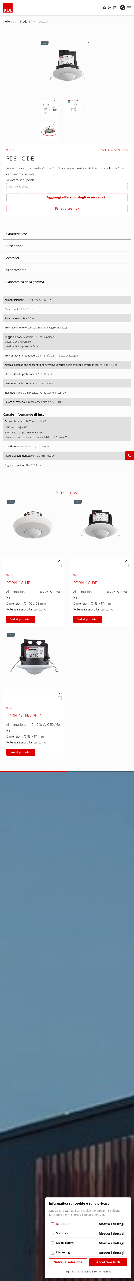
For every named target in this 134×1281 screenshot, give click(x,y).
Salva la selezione (68, 1262)
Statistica (62, 1233)
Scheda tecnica (67, 208)
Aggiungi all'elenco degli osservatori (76, 197)
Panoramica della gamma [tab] (25, 282)
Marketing (63, 1252)
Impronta (70, 1271)
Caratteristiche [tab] (17, 234)
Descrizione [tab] (14, 246)
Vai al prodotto (20, 619)
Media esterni (65, 1243)
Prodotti (25, 21)
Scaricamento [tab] (16, 270)
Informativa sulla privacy (89, 1271)
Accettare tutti (108, 1262)
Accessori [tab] (13, 258)
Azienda (107, 1271)
